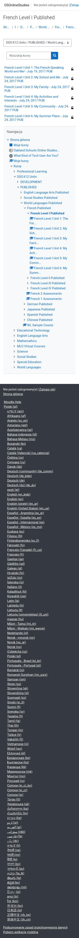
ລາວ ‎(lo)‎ (12, 896)
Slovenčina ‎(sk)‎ (17, 688)
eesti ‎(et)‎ (13, 490)
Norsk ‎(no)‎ (14, 647)
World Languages (29, 367)
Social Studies (26, 357)
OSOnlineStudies (16, 5)
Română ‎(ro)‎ (15, 670)
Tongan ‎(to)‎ (15, 730)
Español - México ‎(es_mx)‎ (24, 527)
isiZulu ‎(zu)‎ (14, 578)
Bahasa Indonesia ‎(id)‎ (22, 434)
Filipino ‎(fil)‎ (14, 536)
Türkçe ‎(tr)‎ (14, 735)
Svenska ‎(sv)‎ (16, 712)
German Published (39, 304)
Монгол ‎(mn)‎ (16, 776)
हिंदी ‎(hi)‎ (12, 859)
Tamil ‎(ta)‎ (13, 721)
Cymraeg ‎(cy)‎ (16, 462)
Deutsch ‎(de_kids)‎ (19, 476)
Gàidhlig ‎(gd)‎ (16, 564)
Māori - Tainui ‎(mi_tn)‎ (21, 624)
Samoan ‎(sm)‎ (16, 679)
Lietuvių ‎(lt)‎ (15, 610)
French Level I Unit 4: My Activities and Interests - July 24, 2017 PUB (31, 98)
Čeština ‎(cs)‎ (15, 458)
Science (22, 351)
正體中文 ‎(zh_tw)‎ (19, 915)
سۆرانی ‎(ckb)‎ (16, 832)
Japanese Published (41, 309)
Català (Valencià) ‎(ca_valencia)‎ (28, 453)
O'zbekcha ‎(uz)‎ (17, 651)
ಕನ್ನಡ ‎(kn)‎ (13, 883)
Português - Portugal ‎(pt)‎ (24, 665)
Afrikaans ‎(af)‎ (16, 416)
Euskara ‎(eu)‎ (15, 531)
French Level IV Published (48, 288)
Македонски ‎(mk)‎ (19, 772)
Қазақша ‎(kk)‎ (16, 767)
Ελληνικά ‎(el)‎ (16, 753)
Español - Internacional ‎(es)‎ (25, 522)
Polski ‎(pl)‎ (10, 407)
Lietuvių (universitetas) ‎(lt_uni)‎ (27, 614)
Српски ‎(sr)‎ (15, 795)
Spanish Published (39, 315)
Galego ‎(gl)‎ (14, 568)
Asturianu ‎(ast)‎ (17, 425)
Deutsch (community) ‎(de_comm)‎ (30, 471)
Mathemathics (27, 341)
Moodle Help (12, 402)
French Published (58, 27)
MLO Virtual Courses (31, 346)
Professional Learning (32, 171)
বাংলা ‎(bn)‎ (13, 864)
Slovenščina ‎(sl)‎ (18, 693)
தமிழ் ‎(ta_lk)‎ (15, 873)
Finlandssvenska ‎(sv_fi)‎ (23, 540)
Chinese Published (39, 320)
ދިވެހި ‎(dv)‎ (13, 841)
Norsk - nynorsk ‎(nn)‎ (21, 638)
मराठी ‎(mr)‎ (13, 855)
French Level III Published (48, 283)
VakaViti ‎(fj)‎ (15, 739)
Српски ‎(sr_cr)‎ (17, 790)
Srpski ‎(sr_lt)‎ (15, 702)
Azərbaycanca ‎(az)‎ (20, 430)
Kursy (15, 27)
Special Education (29, 362)
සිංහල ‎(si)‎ (13, 892)
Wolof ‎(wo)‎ (14, 749)
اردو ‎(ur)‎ (12, 822)
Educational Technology (33, 330)
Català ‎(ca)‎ (14, 448)
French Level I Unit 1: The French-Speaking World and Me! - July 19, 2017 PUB (34, 69)
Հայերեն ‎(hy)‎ (17, 813)
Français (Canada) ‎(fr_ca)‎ (24, 550)
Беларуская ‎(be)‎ (18, 758)
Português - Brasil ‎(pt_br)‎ (24, 661)
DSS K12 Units (22, 27)
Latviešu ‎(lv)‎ (15, 605)
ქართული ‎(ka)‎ (17, 809)
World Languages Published (44, 27)
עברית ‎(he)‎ (14, 818)
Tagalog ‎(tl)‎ (15, 716)
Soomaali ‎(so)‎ (16, 698)
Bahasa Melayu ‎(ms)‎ (21, 439)
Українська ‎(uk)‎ (18, 804)
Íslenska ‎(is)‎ (15, 582)
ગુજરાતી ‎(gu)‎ (15, 869)
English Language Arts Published (46, 192)
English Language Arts (32, 336)
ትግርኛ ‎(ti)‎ (13, 845)
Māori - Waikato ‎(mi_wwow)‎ (26, 628)
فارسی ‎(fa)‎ (14, 836)
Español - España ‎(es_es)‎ (24, 518)
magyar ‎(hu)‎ (15, 619)
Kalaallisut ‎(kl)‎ (17, 591)
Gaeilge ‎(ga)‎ (15, 559)
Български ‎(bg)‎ (18, 762)
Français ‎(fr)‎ (15, 554)
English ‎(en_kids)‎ (18, 494)
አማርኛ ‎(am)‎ (15, 411)
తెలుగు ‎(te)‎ (14, 878)
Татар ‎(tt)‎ (13, 799)
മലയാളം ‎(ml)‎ (17, 887)
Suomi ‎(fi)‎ (13, 707)
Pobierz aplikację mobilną (20, 932)
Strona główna (6, 27)
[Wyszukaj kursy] (29, 55)
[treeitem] (39, 254)
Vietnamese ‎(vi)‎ (18, 744)
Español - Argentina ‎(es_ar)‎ (25, 513)
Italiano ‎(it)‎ (14, 587)
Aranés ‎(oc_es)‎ (17, 420)
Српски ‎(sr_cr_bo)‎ (19, 785)
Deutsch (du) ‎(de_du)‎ (21, 485)
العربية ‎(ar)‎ (14, 827)
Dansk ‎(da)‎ (14, 467)
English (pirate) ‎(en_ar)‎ (22, 504)
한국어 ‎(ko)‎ (15, 906)
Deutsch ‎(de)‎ (16, 480)
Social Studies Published (41, 198)
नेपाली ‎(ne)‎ (13, 850)
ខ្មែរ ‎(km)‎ (12, 901)
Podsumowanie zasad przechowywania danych (35, 927)
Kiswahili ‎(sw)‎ (16, 596)
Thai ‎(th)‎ (13, 725)
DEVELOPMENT (31, 182)
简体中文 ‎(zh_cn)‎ (19, 919)
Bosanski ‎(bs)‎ (16, 444)
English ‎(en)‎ (15, 499)
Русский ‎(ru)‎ (16, 781)
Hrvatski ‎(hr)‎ (15, 573)
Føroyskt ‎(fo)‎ (16, 545)
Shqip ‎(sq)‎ (14, 684)
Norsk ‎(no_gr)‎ (16, 642)
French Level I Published (71, 27)
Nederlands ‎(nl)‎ (17, 633)
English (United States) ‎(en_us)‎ (28, 508)
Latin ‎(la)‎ (13, 601)
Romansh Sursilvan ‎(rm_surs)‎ (27, 675)
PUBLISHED (32, 27)
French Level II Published (47, 278)
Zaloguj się (46, 389)
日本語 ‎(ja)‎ (14, 910)
